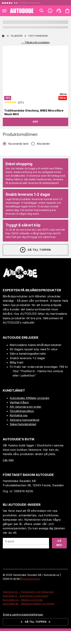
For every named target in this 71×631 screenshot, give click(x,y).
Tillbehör (16, 36)
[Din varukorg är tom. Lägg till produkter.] (67, 10)
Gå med (59, 543)
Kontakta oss (19, 415)
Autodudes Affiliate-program (29, 398)
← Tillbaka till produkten (35, 42)
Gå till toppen (35, 250)
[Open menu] (4, 10)
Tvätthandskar (38, 36)
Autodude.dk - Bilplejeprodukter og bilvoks (29, 603)
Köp (35, 121)
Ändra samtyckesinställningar (23, 614)
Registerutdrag (31, 579)
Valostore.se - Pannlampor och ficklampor (28, 592)
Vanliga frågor (19, 402)
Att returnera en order (25, 406)
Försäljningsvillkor (22, 411)
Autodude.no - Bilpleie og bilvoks (23, 600)
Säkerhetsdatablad (23, 424)
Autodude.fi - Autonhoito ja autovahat (25, 596)
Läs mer (8, 460)
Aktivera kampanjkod (24, 420)
